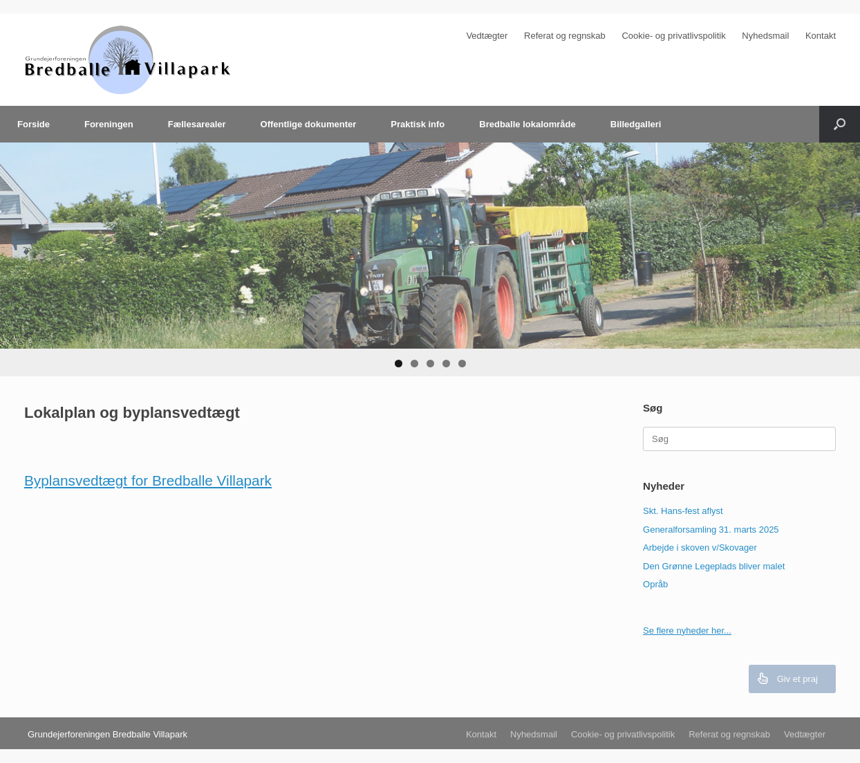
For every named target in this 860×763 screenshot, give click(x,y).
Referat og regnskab (565, 35)
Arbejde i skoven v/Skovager (700, 547)
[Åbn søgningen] (839, 124)
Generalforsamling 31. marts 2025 (711, 529)
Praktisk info (418, 124)
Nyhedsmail (765, 35)
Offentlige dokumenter (309, 124)
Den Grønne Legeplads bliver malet (714, 566)
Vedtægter (486, 35)
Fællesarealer (197, 124)
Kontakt (820, 35)
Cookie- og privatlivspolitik (673, 35)
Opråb (655, 584)
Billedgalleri (636, 124)
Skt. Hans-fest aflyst (683, 511)
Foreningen (108, 124)
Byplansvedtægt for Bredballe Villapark (148, 480)
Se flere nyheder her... (687, 630)
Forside (33, 124)
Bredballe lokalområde (527, 124)
